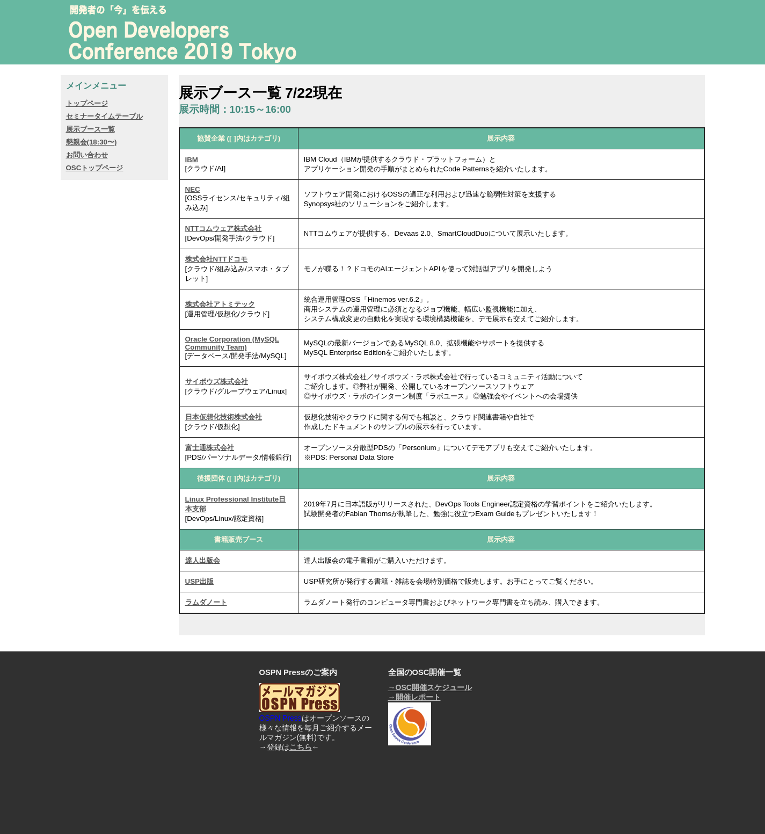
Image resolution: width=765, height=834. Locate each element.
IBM (191, 160)
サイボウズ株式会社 (216, 382)
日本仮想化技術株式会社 (223, 417)
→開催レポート (414, 697)
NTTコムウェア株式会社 (223, 228)
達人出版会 (202, 560)
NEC (192, 189)
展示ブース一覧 (90, 129)
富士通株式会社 (209, 448)
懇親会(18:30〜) (91, 142)
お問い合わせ (87, 155)
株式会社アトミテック (220, 304)
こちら (300, 747)
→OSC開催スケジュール (430, 687)
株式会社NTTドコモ (216, 259)
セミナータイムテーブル (104, 116)
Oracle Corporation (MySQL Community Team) (232, 343)
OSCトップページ (94, 168)
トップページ (87, 103)
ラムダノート (206, 602)
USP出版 (199, 581)
